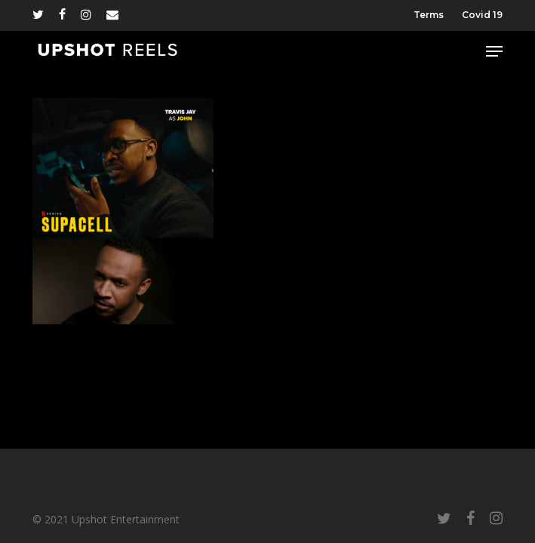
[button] (494, 51)
